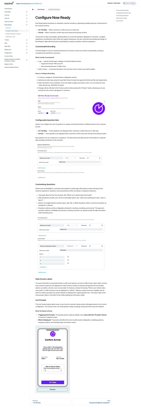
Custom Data (8, 56)
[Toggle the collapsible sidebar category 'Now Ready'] (27, 24)
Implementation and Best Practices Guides (12, 60)
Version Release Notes (11, 67)
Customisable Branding (122, 10)
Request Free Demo (114, 3)
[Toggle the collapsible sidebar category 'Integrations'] (27, 52)
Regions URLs (8, 64)
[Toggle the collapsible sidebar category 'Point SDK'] (27, 11)
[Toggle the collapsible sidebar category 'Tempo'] (27, 39)
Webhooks (7, 49)
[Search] (129, 3)
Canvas (6, 15)
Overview (8, 28)
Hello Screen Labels (121, 18)
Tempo (6, 40)
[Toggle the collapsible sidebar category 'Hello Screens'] (27, 21)
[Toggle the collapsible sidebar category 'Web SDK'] (27, 46)
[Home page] (33, 9)
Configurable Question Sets (123, 13)
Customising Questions (122, 15)
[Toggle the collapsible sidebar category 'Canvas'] (27, 15)
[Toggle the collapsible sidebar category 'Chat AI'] (27, 18)
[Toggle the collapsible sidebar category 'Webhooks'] (27, 49)
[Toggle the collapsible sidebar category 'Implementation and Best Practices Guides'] (27, 60)
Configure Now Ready (12, 31)
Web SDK (7, 46)
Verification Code (10, 37)
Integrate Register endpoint (13, 34)
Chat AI (6, 18)
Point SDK (7, 12)
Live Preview (119, 20)
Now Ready (8, 25)
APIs (5, 43)
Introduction (8, 8)
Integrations (8, 53)
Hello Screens (8, 21)
